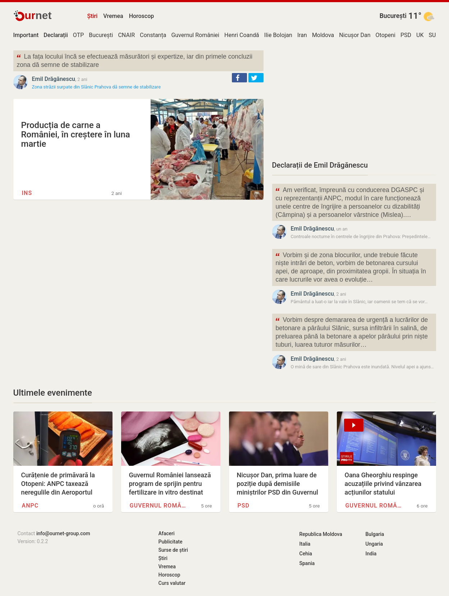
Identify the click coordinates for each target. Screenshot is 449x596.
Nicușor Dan (354, 35)
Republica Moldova (320, 534)
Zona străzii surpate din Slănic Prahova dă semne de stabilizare (96, 87)
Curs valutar (172, 583)
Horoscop (141, 16)
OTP (78, 35)
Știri (92, 16)
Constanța (153, 35)
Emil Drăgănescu (53, 79)
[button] (239, 77)
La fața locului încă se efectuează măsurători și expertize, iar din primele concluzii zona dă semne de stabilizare (134, 60)
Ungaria (374, 544)
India (371, 553)
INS (27, 193)
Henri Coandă (241, 35)
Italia (305, 544)
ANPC (30, 505)
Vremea (113, 16)
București (393, 15)
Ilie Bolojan (278, 35)
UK (419, 35)
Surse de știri (173, 550)
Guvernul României (195, 35)
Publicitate (171, 542)
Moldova (323, 35)
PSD (405, 35)
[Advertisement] (354, 100)
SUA (434, 35)
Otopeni (385, 35)
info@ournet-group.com (63, 533)
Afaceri (167, 533)
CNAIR (126, 35)
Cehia (305, 553)
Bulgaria (375, 534)
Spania (307, 563)
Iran (302, 35)
